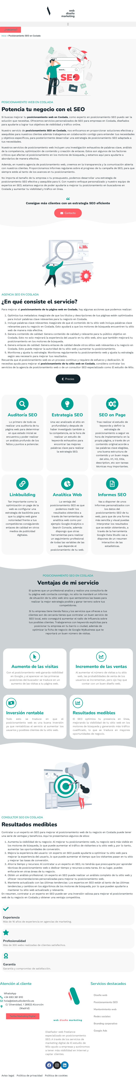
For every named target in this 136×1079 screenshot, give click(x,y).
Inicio (4, 35)
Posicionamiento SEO (106, 1002)
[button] (68, 24)
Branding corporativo (105, 1023)
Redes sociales (102, 1016)
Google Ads (100, 1030)
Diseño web (100, 995)
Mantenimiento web (105, 1009)
